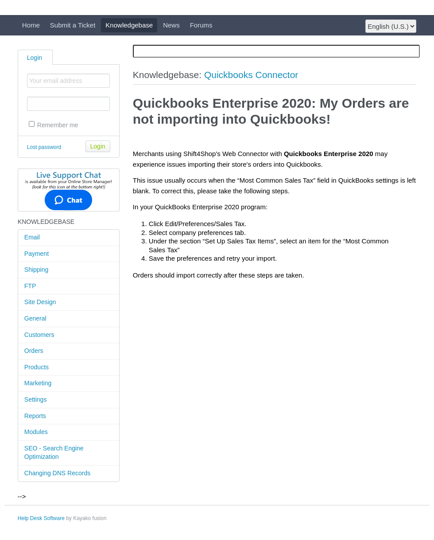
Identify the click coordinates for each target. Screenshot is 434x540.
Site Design (40, 301)
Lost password (44, 147)
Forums (201, 25)
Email (32, 237)
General (35, 318)
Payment (36, 253)
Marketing (37, 383)
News (171, 25)
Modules (36, 431)
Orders (33, 350)
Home (31, 25)
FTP (30, 286)
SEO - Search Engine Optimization (54, 453)
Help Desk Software (41, 518)
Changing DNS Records (57, 473)
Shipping (36, 269)
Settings (35, 399)
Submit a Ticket (73, 25)
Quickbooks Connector (251, 75)
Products (36, 367)
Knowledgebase (129, 25)
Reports (35, 415)
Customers (39, 334)
